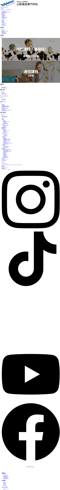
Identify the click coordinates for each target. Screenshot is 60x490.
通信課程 (4, 126)
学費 (2, 115)
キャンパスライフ (4, 23)
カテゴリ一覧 (4, 487)
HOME (3, 118)
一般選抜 (3, 107)
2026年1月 (4, 484)
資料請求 (2, 8)
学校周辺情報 (3, 32)
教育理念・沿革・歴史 (5, 31)
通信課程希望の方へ (4, 12)
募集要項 (3, 104)
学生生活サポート (4, 99)
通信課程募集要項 (4, 110)
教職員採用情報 (5, 157)
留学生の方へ (5, 153)
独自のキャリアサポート (6, 130)
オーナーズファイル (4, 94)
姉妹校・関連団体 (4, 33)
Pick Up (4, 489)
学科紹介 (3, 124)
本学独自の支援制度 (4, 116)
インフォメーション (6, 488)
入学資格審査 (5, 142)
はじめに (3, 19)
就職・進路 (3, 22)
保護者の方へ (5, 154)
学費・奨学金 (3, 144)
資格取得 (3, 21)
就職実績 (3, 92)
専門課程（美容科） (6, 125)
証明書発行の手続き (4, 17)
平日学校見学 (3, 148)
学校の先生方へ (4, 15)
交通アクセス (6, 7)
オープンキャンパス (4, 25)
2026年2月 (4, 483)
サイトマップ (3, 161)
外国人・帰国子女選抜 (5, 108)
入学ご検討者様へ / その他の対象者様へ (6, 149)
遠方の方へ (3, 13)
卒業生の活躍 (3, 93)
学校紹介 (3, 20)
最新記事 (3, 473)
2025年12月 (4, 485)
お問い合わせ (2, 7)
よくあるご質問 (5, 150)
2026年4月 (4, 482)
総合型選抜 (3, 105)
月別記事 (3, 480)
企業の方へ (3, 16)
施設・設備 (4, 122)
